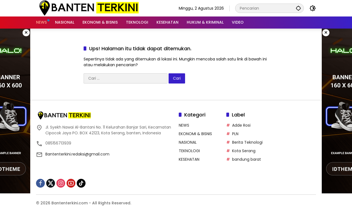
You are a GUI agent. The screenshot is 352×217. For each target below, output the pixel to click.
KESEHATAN (189, 159)
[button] (298, 8)
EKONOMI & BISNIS (195, 134)
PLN (235, 134)
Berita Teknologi (247, 142)
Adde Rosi (241, 125)
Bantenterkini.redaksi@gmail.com (77, 154)
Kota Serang (243, 151)
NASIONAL (188, 142)
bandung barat (246, 159)
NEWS (184, 125)
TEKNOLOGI (189, 151)
